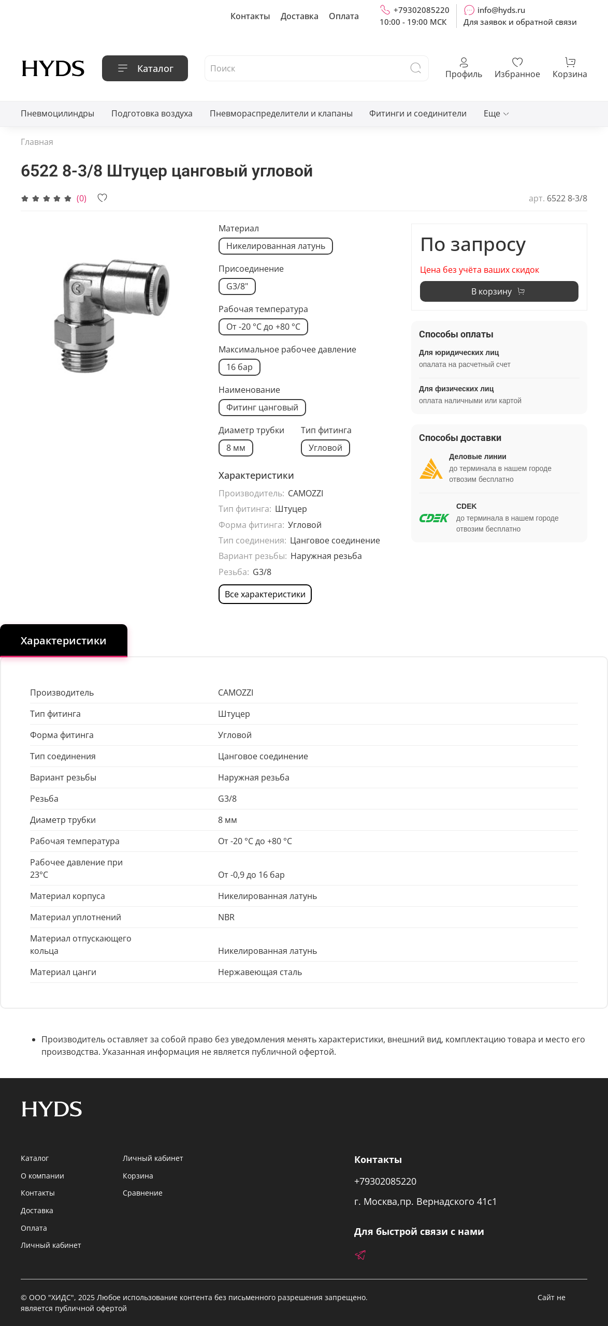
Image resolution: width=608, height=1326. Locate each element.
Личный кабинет (51, 1245)
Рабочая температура (263, 309)
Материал (239, 228)
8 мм (235, 447)
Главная (37, 142)
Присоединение (251, 269)
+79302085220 (415, 10)
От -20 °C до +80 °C (263, 326)
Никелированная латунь (275, 246)
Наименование (249, 390)
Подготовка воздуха (152, 113)
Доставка (300, 16)
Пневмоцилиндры (57, 113)
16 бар (239, 367)
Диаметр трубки (251, 430)
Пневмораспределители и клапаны (281, 113)
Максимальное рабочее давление (287, 350)
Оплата (344, 16)
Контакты (250, 16)
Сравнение (143, 1193)
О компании (42, 1176)
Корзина (138, 1176)
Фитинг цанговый (262, 407)
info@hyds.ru (494, 10)
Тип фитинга (326, 430)
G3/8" (237, 286)
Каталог (145, 68)
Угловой (325, 447)
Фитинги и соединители (418, 113)
